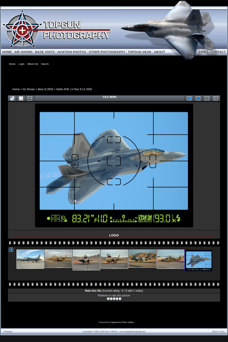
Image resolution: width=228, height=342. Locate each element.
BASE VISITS (45, 52)
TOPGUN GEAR (139, 52)
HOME (7, 52)
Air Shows (29, 89)
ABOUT (159, 52)
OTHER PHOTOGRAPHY (107, 52)
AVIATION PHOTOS (71, 52)
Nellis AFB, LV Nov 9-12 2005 (74, 89)
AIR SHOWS (23, 52)
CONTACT (218, 52)
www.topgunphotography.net (132, 331)
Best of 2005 (45, 89)
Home (16, 89)
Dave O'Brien (111, 331)
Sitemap (8, 331)
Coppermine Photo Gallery (122, 322)
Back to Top (218, 331)
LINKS (203, 52)
